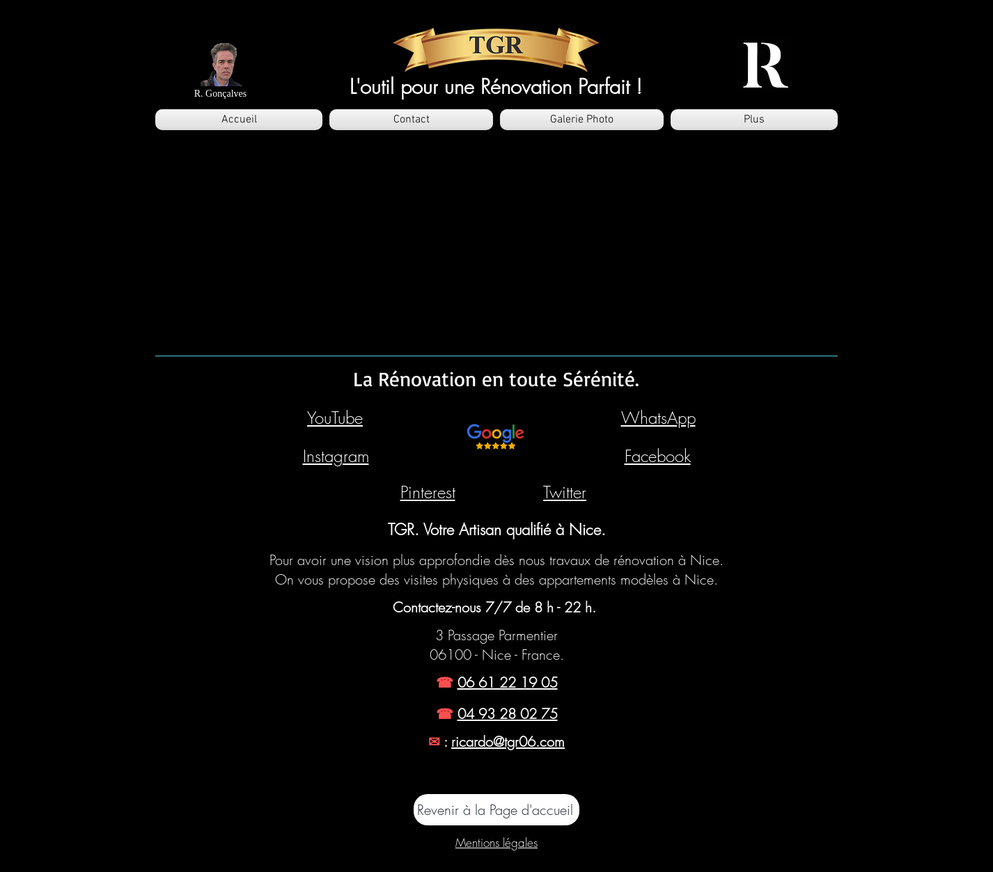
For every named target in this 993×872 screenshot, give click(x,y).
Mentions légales (496, 842)
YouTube (335, 417)
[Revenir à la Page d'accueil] (496, 809)
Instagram (336, 456)
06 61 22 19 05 (508, 682)
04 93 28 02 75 (508, 713)
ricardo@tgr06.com (508, 741)
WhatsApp (658, 417)
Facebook (658, 456)
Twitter (564, 492)
